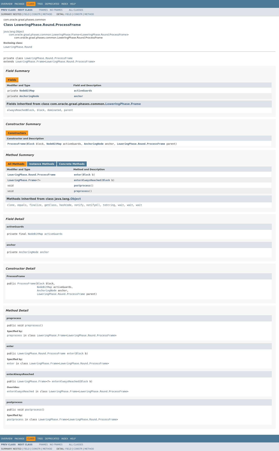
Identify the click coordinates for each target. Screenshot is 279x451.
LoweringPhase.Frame (29, 61)
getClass (50, 205)
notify (78, 205)
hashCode (65, 205)
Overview (6, 4)
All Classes (76, 10)
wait (121, 205)
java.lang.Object (14, 31)
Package (19, 4)
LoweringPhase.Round (18, 46)
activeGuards (83, 90)
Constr (36, 14)
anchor (78, 96)
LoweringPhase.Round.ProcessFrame (104, 34)
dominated (54, 110)
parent (68, 110)
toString (109, 205)
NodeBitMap (26, 90)
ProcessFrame (16, 143)
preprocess (81, 191)
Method (47, 14)
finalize (35, 205)
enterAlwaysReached (87, 180)
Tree (40, 4)
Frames (43, 10)
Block (31, 143)
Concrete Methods (72, 164)
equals (22, 205)
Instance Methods (41, 164)
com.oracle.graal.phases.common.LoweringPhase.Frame (44, 34)
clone (10, 205)
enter (77, 174)
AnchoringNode (29, 96)
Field (26, 14)
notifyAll (93, 205)
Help (73, 4)
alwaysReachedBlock (20, 110)
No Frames (56, 10)
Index (64, 4)
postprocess (82, 185)
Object (75, 199)
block (40, 110)
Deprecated (52, 4)
